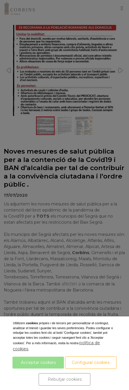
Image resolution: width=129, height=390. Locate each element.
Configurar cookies (91, 362)
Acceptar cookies (38, 362)
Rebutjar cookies (65, 379)
